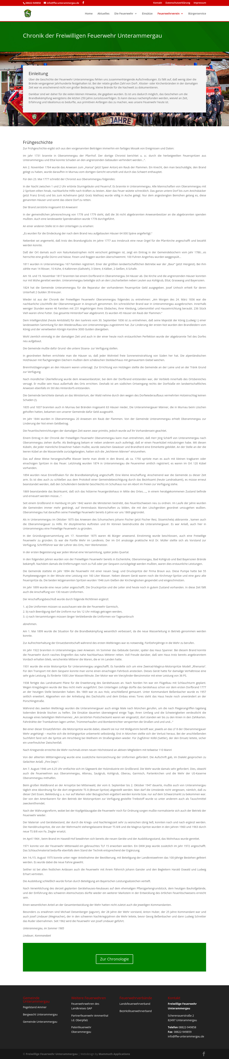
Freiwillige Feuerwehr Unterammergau (52, 1054)
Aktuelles (103, 13)
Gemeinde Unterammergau (40, 1021)
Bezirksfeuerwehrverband (136, 1011)
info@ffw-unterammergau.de (186, 1036)
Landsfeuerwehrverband (135, 1004)
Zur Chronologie (114, 959)
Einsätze (147, 13)
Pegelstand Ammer (35, 1007)
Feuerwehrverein (169, 13)
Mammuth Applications (114, 1054)
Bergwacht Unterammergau (40, 1014)
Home (89, 13)
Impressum (200, 3)
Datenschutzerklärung (178, 3)
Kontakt (157, 3)
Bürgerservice (197, 13)
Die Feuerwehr (123, 13)
